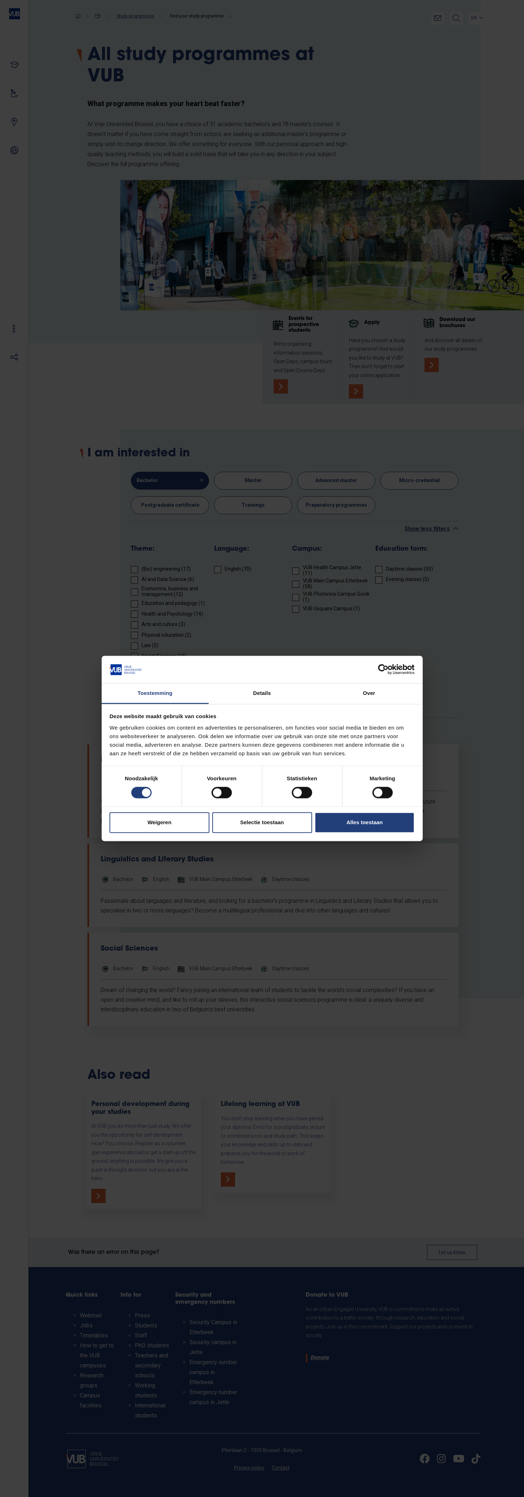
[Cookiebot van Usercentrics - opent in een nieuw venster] (383, 669)
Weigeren (159, 822)
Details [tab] (262, 693)
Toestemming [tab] (155, 693)
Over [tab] (369, 693)
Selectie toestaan (262, 822)
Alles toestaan (364, 822)
